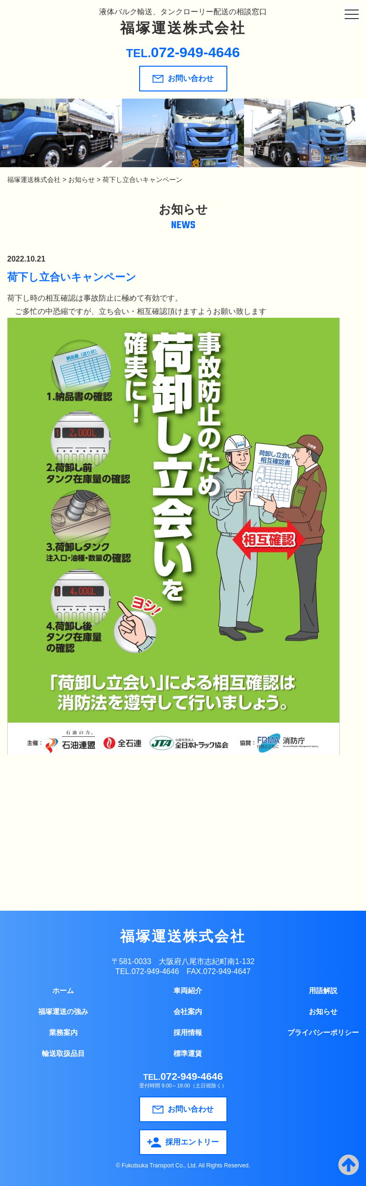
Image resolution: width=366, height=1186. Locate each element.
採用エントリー (183, 1142)
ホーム (63, 990)
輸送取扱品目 (63, 1053)
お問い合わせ (183, 78)
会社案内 (187, 1011)
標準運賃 (187, 1053)
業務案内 (63, 1032)
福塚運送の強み (63, 1011)
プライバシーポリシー (323, 1032)
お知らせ (323, 1011)
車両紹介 (187, 990)
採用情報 (187, 1032)
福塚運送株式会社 (183, 28)
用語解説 (323, 990)
